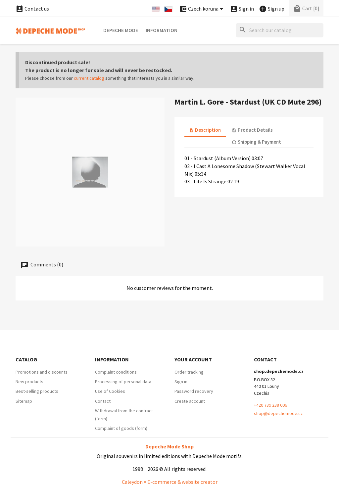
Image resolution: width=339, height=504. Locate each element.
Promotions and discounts (42, 372)
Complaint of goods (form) (121, 428)
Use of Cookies (110, 391)
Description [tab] (205, 130)
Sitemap (24, 401)
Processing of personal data (123, 382)
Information (161, 30)
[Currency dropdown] (202, 9)
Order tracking (189, 372)
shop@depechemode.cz (278, 413)
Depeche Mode (120, 30)
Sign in (180, 382)
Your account (193, 359)
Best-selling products (37, 391)
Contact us (32, 8)
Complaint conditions (116, 372)
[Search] (279, 30)
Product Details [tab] (252, 130)
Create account (189, 401)
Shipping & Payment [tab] (256, 142)
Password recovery (193, 391)
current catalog (89, 78)
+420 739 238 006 (270, 405)
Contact (103, 401)
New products (29, 382)
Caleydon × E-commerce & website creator (170, 482)
